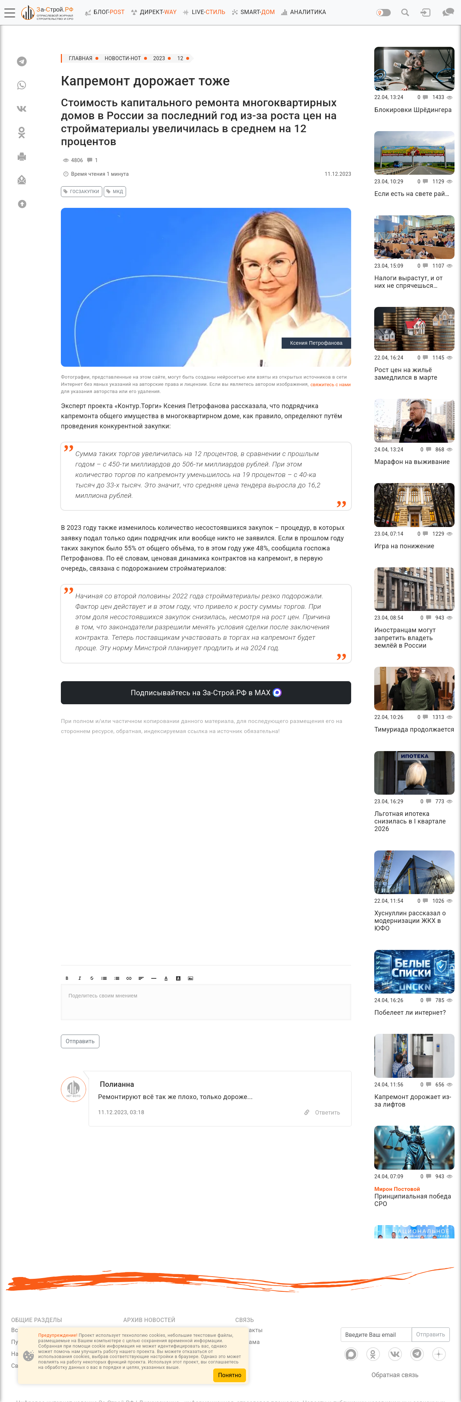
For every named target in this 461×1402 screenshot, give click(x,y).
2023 (159, 58)
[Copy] (307, 1112)
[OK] (21, 133)
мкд (113, 191)
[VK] (21, 109)
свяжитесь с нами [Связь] (330, 384)
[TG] (21, 61)
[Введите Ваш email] (376, 1334)
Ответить (327, 1112)
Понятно (229, 1375)
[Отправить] (21, 180)
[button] (9, 13)
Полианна (117, 1084)
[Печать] (21, 156)
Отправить (80, 1041)
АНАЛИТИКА (302, 12)
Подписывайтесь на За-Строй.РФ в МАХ (206, 692)
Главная (81, 58)
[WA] (21, 85)
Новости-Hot (123, 58)
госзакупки (80, 191)
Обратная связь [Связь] (395, 1375)
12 (180, 58)
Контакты (249, 1330)
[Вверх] (21, 204)
